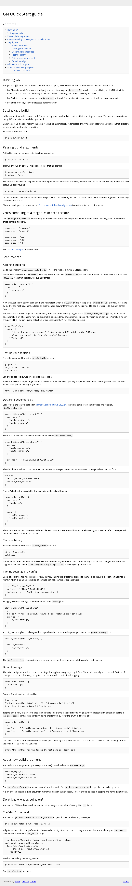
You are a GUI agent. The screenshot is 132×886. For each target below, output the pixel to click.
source (126, 881)
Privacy (25, 881)
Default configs (19, 61)
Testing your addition (21, 48)
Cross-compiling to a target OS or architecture (29, 39)
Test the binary (19, 54)
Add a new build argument (19, 64)
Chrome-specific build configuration (55, 205)
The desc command (21, 70)
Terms (33, 881)
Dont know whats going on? (20, 67)
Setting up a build (15, 33)
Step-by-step (13, 42)
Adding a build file (20, 45)
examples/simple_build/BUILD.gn (51, 404)
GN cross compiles (16, 249)
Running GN (12, 30)
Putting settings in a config (24, 58)
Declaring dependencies (23, 51)
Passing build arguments (18, 36)
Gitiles (17, 881)
